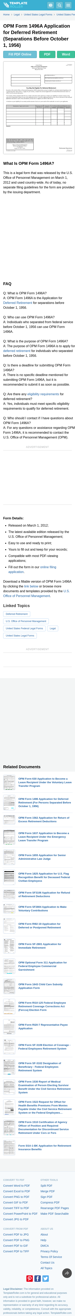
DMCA (45, 1245)
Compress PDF (50, 1202)
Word (66, 54)
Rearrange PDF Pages (55, 1208)
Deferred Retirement (17, 303)
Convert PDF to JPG (16, 1234)
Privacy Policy (49, 1251)
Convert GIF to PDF (15, 1202)
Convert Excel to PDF (16, 1191)
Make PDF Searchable (55, 1213)
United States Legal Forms (20, 635)
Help (43, 1240)
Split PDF (46, 1185)
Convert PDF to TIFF (16, 1251)
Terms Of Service (51, 1257)
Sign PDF (47, 1196)
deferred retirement (16, 351)
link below (31, 586)
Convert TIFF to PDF (16, 1208)
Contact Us (47, 1262)
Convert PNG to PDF (16, 1196)
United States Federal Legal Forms (24, 628)
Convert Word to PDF (16, 1185)
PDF (47, 54)
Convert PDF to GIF (15, 1245)
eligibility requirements (43, 394)
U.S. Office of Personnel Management (26, 621)
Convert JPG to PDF (16, 1219)
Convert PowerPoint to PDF (20, 1213)
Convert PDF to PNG (16, 1240)
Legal (53, 628)
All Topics (46, 1268)
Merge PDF (48, 1191)
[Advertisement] (37, 236)
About (44, 1234)
